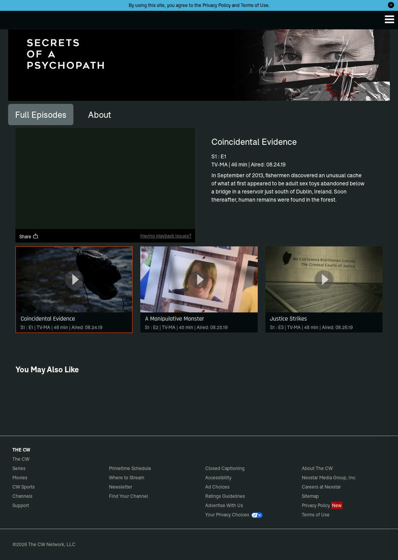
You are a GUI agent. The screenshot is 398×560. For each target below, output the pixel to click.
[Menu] (389, 19)
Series (19, 468)
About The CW (317, 468)
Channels (22, 496)
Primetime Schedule (130, 468)
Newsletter (120, 487)
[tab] (40, 114)
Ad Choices (217, 487)
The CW (13, 18)
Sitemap (310, 496)
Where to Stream (126, 477)
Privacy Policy (216, 5)
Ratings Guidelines (225, 496)
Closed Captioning (225, 468)
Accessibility (218, 477)
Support (20, 505)
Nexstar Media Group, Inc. (329, 477)
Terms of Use (255, 5)
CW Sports (23, 487)
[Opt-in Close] (391, 5)
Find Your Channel (128, 496)
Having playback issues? (165, 236)
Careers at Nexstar (321, 487)
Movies (19, 477)
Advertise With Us (224, 505)
